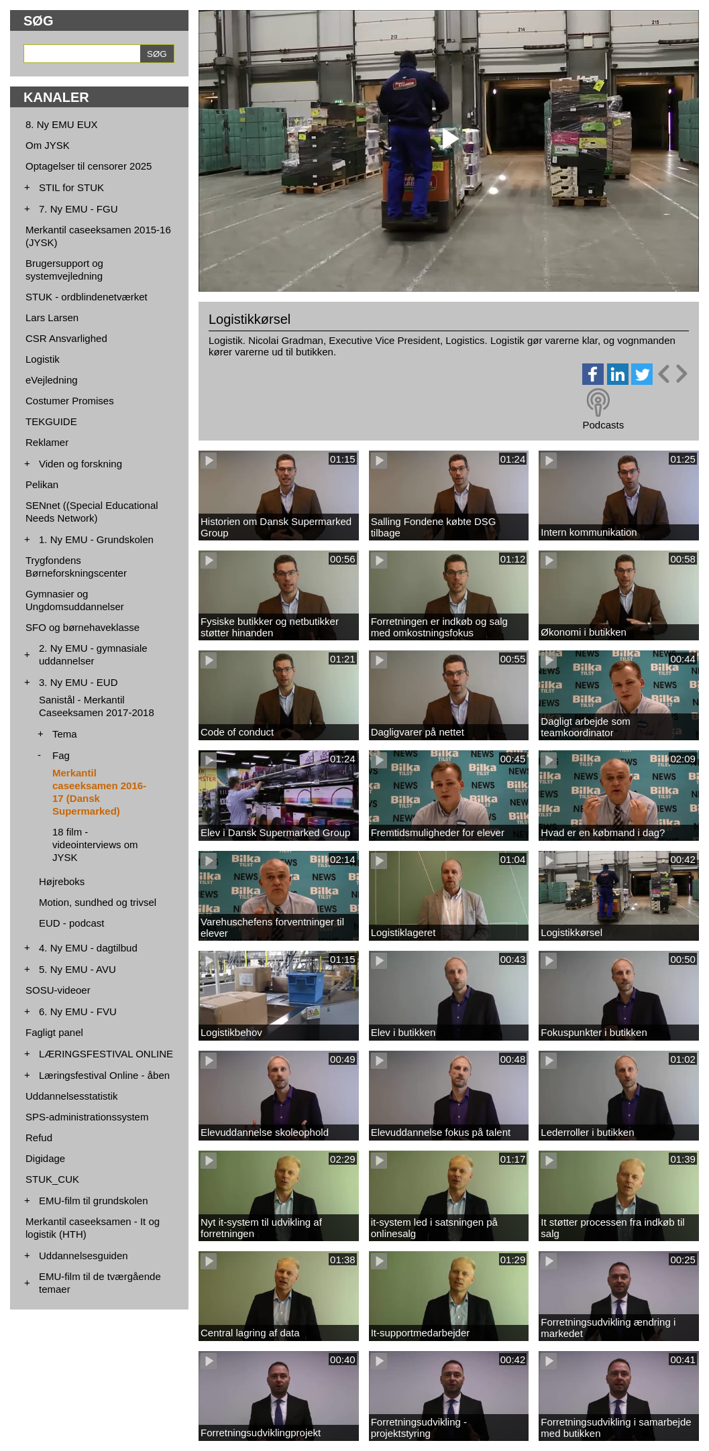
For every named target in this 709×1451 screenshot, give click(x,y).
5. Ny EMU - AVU (77, 969)
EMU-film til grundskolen (93, 1200)
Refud (38, 1137)
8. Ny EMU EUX (61, 124)
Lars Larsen (51, 317)
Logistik (42, 359)
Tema (64, 734)
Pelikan (41, 484)
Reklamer (46, 442)
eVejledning (51, 380)
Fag (61, 755)
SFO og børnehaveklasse (82, 627)
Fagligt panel (54, 1032)
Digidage (45, 1158)
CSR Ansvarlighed (66, 338)
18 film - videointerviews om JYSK (95, 844)
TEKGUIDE (51, 421)
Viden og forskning (80, 463)
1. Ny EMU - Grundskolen (96, 539)
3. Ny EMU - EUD (78, 682)
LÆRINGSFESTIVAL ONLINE (106, 1053)
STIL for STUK (71, 187)
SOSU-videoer (58, 990)
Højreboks (62, 881)
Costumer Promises (69, 400)
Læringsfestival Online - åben (104, 1075)
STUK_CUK (52, 1179)
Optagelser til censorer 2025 (88, 166)
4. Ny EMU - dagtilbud (88, 947)
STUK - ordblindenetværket (86, 296)
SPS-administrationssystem (86, 1116)
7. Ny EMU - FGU (78, 209)
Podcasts (603, 424)
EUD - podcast (72, 923)
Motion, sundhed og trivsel (97, 902)
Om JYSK (47, 145)
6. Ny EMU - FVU (78, 1011)
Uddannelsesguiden (83, 1255)
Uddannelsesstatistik (71, 1096)
